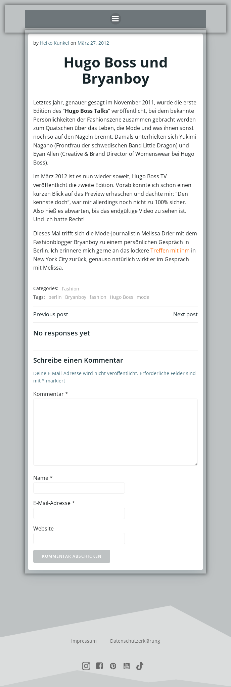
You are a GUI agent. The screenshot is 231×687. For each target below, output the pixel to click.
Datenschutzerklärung (135, 641)
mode (143, 297)
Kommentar (50, 394)
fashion (98, 297)
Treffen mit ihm (170, 250)
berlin (55, 297)
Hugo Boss (121, 297)
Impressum (84, 641)
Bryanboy (75, 297)
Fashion (70, 288)
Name (43, 478)
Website (43, 528)
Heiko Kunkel (54, 43)
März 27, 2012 (93, 43)
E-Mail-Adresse (54, 503)
